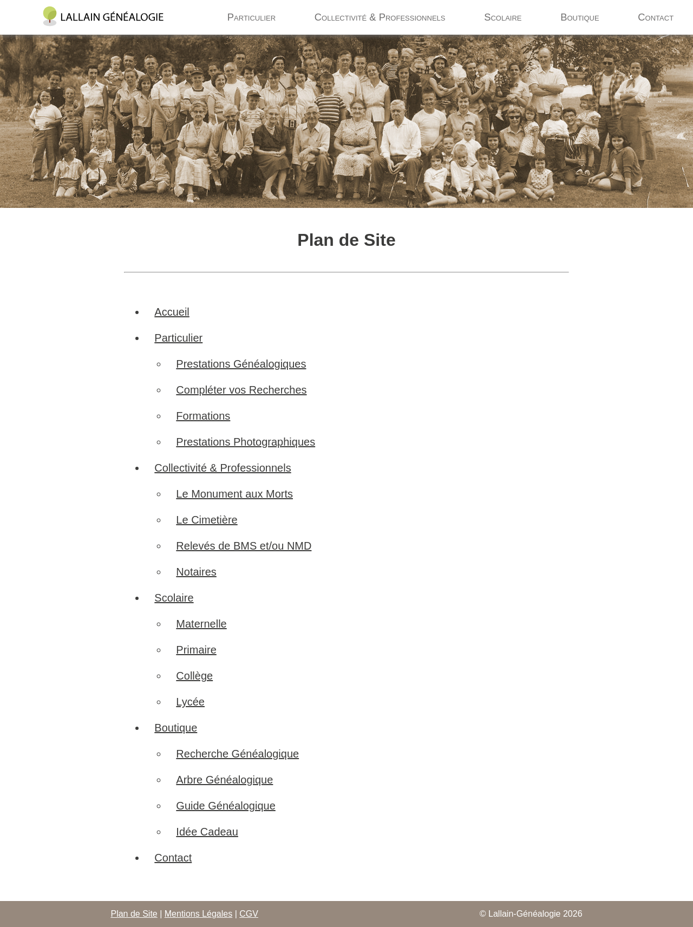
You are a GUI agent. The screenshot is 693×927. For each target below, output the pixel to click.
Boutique (579, 17)
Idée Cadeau (207, 832)
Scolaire (502, 17)
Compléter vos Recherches (241, 390)
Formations (203, 416)
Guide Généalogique (225, 806)
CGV (248, 913)
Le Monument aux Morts (234, 494)
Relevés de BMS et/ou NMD (243, 546)
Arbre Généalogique (224, 780)
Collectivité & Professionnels (380, 17)
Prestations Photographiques (245, 442)
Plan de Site (133, 913)
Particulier (251, 17)
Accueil (171, 312)
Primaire (196, 650)
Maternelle (201, 624)
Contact (656, 17)
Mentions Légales (198, 913)
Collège (194, 676)
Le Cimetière (206, 520)
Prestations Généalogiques (241, 364)
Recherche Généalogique (237, 754)
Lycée (190, 702)
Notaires (196, 572)
